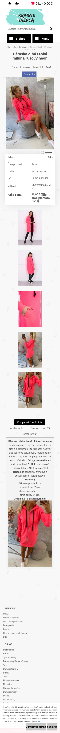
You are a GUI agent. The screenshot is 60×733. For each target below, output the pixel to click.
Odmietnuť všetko (36, 727)
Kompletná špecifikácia (29, 422)
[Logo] (28, 17)
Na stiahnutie (16, 428)
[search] (51, 29)
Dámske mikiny (20, 47)
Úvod (10, 47)
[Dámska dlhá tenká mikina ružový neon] (30, 79)
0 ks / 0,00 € (44, 3)
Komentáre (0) (29, 434)
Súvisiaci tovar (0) (40, 428)
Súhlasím (52, 727)
